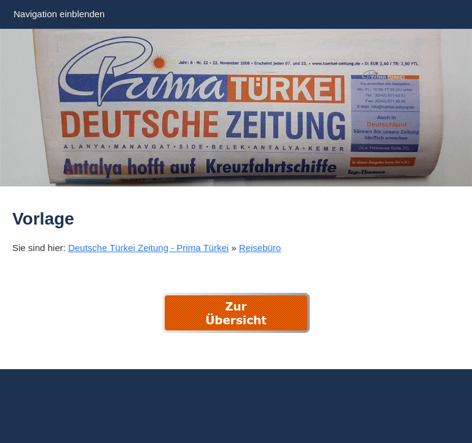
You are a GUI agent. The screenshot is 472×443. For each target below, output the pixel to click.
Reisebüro (260, 247)
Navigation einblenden (59, 14)
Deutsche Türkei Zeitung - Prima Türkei (148, 247)
